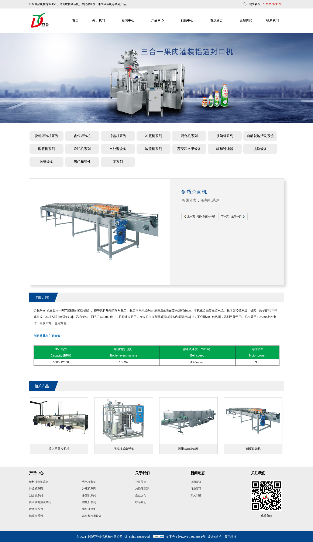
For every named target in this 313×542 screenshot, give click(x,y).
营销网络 (246, 20)
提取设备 (260, 149)
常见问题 (196, 495)
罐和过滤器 (224, 149)
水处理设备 (117, 149)
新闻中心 (128, 20)
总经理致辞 (142, 488)
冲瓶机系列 (153, 136)
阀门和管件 (82, 162)
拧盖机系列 (117, 136)
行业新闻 (196, 488)
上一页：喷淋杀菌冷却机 (201, 216)
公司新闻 (196, 481)
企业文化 (140, 495)
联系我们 (272, 20)
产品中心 (157, 20)
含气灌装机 (82, 136)
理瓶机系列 (46, 149)
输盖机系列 (153, 149)
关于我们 (98, 20)
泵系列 (118, 162)
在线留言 (216, 20)
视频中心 (187, 20)
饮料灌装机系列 (46, 136)
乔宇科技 (230, 536)
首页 (75, 20)
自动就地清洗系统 (260, 136)
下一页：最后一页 (231, 216)
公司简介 (140, 481)
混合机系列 (189, 136)
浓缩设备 (46, 162)
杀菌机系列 (224, 136)
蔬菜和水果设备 (189, 149)
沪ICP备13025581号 (191, 536)
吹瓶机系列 (82, 149)
